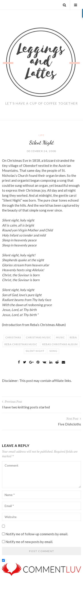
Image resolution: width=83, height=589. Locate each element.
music (60, 337)
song (53, 350)
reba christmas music (20, 344)
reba (73, 337)
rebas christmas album (60, 344)
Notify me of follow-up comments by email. (37, 534)
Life (42, 135)
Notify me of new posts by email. (29, 542)
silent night (35, 350)
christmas (13, 337)
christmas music (38, 337)
